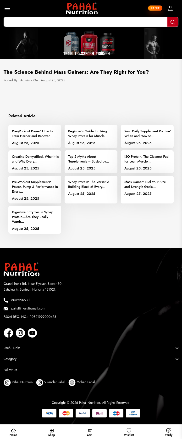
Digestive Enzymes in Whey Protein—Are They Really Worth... (32, 217)
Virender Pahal (50, 382)
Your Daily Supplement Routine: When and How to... (147, 133)
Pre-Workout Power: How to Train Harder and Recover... (32, 133)
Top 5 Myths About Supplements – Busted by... (88, 159)
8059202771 (17, 300)
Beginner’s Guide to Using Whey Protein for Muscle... (88, 133)
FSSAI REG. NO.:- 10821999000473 (30, 316)
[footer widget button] (91, 348)
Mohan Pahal (81, 382)
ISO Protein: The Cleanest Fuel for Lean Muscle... (146, 159)
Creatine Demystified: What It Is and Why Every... (35, 159)
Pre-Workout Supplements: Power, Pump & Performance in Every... (35, 187)
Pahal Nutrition (18, 382)
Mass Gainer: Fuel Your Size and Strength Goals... (145, 184)
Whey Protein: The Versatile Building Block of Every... (88, 184)
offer (155, 7)
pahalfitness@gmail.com (24, 308)
